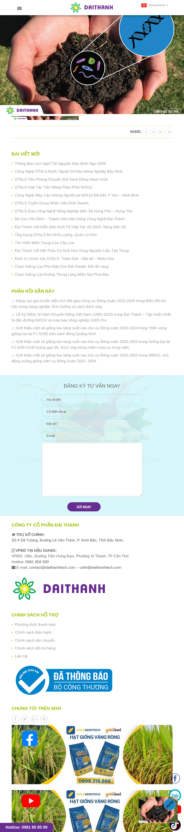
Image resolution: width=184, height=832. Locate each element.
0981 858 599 (36, 562)
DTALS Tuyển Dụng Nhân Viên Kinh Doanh (52, 203)
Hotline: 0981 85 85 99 (26, 827)
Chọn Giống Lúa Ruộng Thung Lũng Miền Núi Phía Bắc (62, 274)
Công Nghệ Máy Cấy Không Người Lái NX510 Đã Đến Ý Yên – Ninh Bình (77, 195)
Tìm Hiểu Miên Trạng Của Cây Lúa (44, 243)
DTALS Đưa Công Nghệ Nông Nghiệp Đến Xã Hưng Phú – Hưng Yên (74, 211)
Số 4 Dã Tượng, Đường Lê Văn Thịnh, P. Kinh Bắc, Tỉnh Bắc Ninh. (68, 540)
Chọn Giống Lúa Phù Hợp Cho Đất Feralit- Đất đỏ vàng (62, 266)
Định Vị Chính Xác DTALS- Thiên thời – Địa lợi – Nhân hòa (64, 259)
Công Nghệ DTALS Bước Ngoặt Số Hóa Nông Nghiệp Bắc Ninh (69, 171)
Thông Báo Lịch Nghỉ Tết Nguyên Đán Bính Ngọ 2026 (60, 164)
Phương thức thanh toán (35, 624)
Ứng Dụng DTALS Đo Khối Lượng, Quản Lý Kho (56, 235)
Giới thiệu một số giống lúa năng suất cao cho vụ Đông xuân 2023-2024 (77, 328)
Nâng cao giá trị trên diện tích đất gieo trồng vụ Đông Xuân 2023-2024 (75, 301)
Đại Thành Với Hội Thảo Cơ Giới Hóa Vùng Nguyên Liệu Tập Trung (72, 251)
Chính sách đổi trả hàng (35, 648)
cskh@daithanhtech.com (100, 567)
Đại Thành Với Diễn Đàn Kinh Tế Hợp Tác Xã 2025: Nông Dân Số (70, 227)
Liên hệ (21, 656)
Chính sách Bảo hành (33, 632)
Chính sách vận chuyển (35, 640)
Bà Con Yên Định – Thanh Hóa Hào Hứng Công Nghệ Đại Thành (70, 219)
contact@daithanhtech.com (52, 567)
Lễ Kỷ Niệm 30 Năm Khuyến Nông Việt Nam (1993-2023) (64, 314)
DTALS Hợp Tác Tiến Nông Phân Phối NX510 (53, 187)
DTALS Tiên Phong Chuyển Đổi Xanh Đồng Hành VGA (61, 179)
